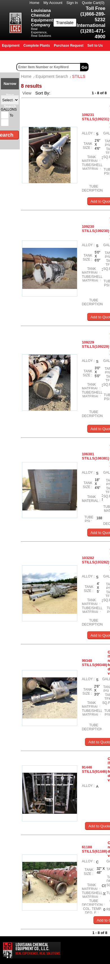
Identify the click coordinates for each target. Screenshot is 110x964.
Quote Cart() (93, 3)
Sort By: (43, 93)
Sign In (72, 3)
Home (34, 3)
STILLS (78, 76)
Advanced (100, 67)
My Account (52, 3)
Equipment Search (52, 76)
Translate (65, 22)
